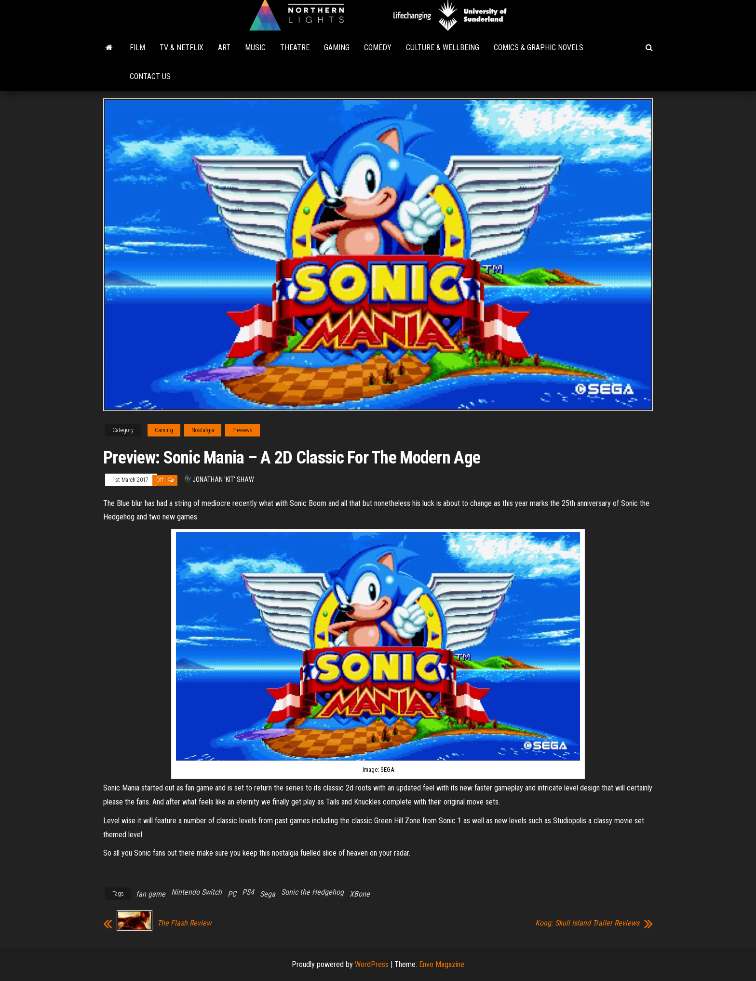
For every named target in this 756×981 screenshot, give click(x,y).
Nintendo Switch (196, 892)
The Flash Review (184, 923)
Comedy (378, 47)
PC (232, 894)
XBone (360, 894)
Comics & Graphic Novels (538, 47)
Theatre (295, 47)
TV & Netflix (181, 47)
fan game (150, 894)
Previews (242, 430)
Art (224, 47)
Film (137, 47)
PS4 (248, 892)
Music (255, 47)
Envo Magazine (441, 964)
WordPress (372, 964)
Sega (267, 894)
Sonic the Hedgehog (312, 892)
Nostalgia (202, 430)
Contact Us (150, 76)
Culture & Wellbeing (442, 47)
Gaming (337, 47)
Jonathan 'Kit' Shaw (223, 479)
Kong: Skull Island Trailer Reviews (587, 923)
